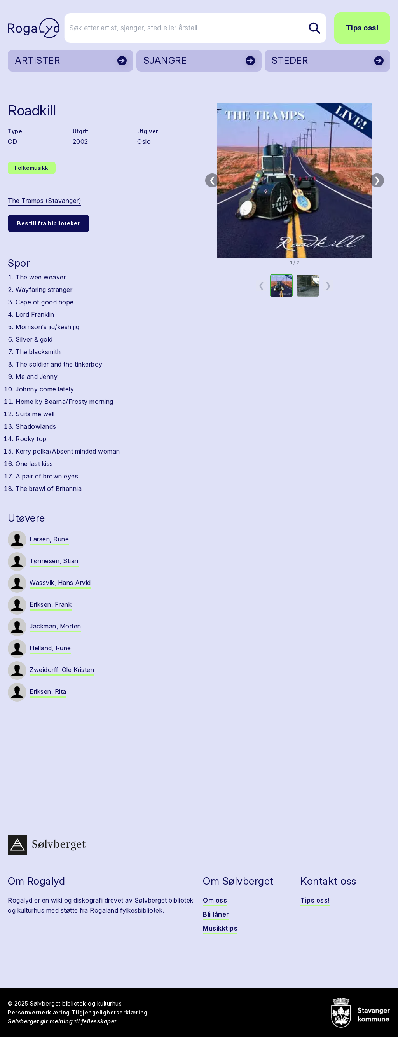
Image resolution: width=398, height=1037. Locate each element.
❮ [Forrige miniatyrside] (261, 285)
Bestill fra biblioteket (48, 223)
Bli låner (216, 914)
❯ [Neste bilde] (377, 180)
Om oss (215, 900)
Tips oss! (362, 28)
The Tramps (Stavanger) (44, 200)
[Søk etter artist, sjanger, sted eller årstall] (202, 28)
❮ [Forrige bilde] (212, 180)
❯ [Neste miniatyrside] (328, 285)
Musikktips (220, 928)
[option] (281, 285)
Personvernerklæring (39, 1012)
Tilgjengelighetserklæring (110, 1012)
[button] (294, 180)
